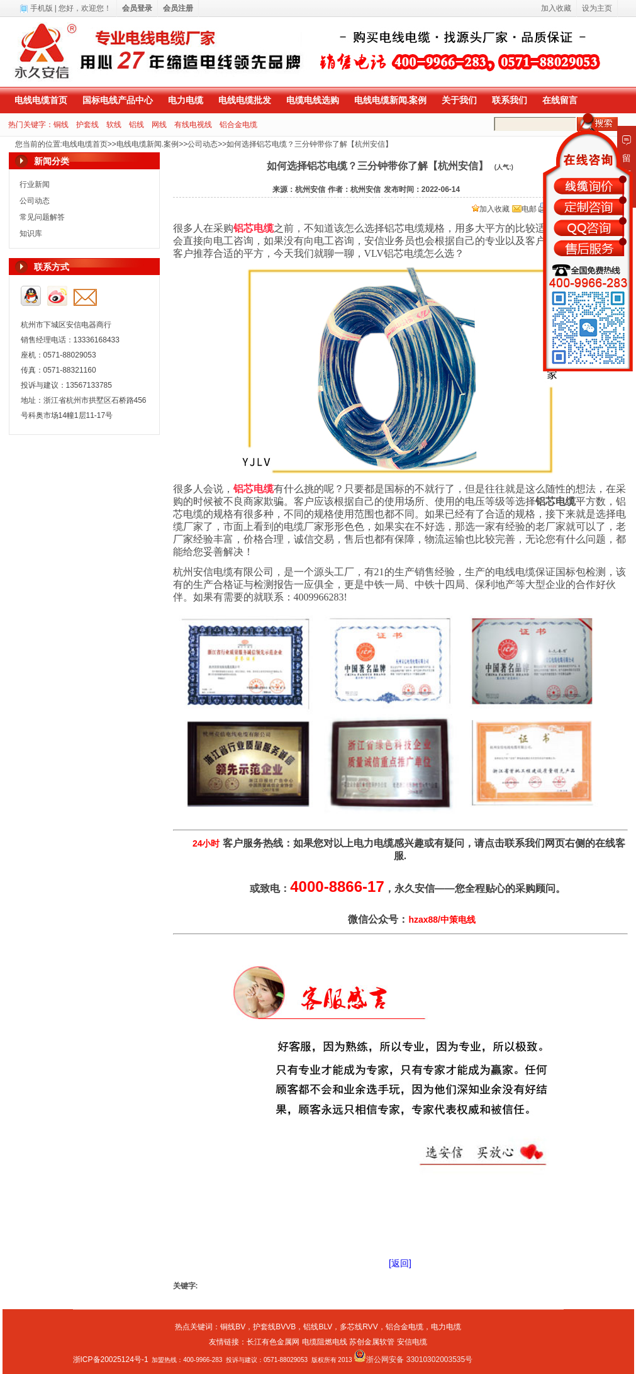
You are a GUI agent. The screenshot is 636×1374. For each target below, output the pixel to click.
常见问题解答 (42, 217)
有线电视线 (193, 124)
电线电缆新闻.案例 (390, 100)
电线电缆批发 (244, 100)
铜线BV (232, 1326)
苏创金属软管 (371, 1341)
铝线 (136, 124)
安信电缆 (412, 1341)
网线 (159, 124)
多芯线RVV (358, 1326)
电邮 (524, 209)
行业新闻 (35, 184)
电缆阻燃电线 (324, 1341)
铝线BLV (317, 1326)
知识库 (31, 233)
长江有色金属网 (273, 1341)
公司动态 (202, 144)
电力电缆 (185, 100)
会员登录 (137, 8)
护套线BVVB (274, 1326)
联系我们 (509, 100)
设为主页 (597, 8)
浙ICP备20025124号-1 (110, 1359)
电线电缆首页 (40, 100)
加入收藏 (491, 209)
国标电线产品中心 (117, 100)
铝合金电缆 (238, 124)
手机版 (41, 8)
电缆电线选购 (312, 100)
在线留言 (559, 100)
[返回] (400, 1263)
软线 (113, 124)
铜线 (61, 124)
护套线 (87, 124)
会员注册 (178, 8)
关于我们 (459, 100)
